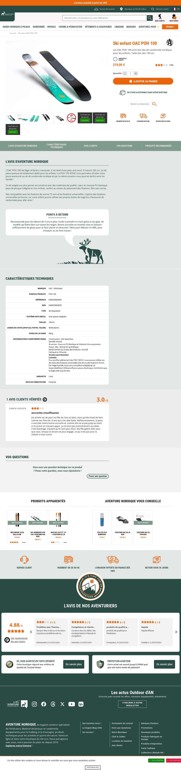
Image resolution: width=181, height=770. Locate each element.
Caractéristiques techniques (56, 146)
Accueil (13, 33)
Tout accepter (156, 760)
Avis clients (117, 745)
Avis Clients (90, 145)
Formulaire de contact (122, 723)
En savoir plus (74, 664)
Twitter (62, 704)
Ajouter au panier (145, 81)
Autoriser (85, 120)
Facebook (43, 704)
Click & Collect (118, 736)
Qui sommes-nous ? (91, 723)
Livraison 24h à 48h (143, 121)
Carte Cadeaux (148, 748)
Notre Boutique (119, 732)
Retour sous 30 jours (163, 121)
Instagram (34, 704)
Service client (24, 567)
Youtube (71, 704)
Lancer (150, 18)
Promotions (147, 727)
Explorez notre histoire (18, 745)
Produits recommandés (158, 145)
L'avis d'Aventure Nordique (22, 145)
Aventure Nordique (21, 724)
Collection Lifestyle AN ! (152, 752)
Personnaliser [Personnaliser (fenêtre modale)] (93, 767)
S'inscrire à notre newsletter (132, 704)
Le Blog (17, 704)
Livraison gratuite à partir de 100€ (90, 2)
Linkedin (81, 704)
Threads (53, 704)
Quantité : (117, 73)
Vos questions (124, 145)
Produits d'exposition (151, 743)
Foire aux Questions (121, 727)
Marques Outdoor (150, 723)
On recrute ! (88, 732)
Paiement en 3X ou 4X (123, 121)
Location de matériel (122, 741)
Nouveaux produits (150, 732)
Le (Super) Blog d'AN (92, 727)
